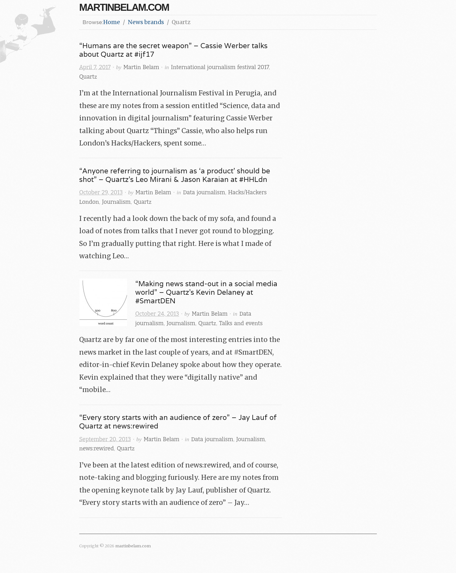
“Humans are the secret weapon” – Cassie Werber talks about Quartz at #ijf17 (173, 50)
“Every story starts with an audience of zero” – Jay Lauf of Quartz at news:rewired (178, 421)
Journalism (116, 202)
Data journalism (204, 192)
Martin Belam (141, 67)
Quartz (88, 77)
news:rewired (96, 448)
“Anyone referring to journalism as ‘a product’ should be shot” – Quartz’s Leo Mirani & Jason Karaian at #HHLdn (174, 175)
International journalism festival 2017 (220, 67)
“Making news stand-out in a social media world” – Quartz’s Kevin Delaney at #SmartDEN (206, 292)
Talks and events (241, 323)
